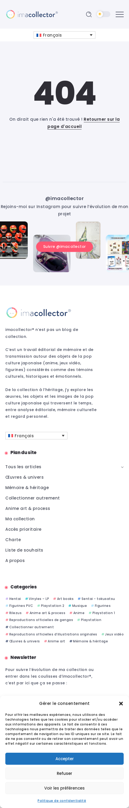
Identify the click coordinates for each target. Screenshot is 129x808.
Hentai (15, 598)
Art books (65, 598)
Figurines (103, 605)
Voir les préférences (64, 788)
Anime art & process (48, 613)
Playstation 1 (103, 613)
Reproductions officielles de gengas (41, 620)
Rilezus (15, 613)
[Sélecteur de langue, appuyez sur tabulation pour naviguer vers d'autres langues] (65, 35)
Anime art (56, 641)
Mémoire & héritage (90, 641)
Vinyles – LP (39, 598)
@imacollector (64, 198)
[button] (121, 703)
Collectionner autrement (31, 627)
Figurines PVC (21, 605)
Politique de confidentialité (62, 800)
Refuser (64, 773)
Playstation (91, 620)
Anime (79, 613)
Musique (79, 605)
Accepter (64, 759)
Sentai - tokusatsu (98, 598)
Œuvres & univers (24, 641)
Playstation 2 (52, 605)
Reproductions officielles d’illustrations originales (53, 634)
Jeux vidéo (114, 634)
